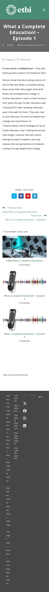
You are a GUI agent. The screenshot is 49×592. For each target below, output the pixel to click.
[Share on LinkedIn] (34, 196)
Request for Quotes (16, 453)
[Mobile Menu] (43, 9)
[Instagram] (24, 418)
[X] (25, 403)
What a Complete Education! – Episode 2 (24, 297)
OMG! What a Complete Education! (24, 260)
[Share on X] (14, 196)
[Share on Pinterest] (28, 196)
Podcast (9, 59)
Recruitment (16, 408)
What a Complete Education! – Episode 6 (24, 335)
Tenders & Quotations (16, 422)
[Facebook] (25, 411)
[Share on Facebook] (21, 196)
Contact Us (16, 398)
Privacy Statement (16, 438)
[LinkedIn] (24, 425)
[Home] (3, 45)
